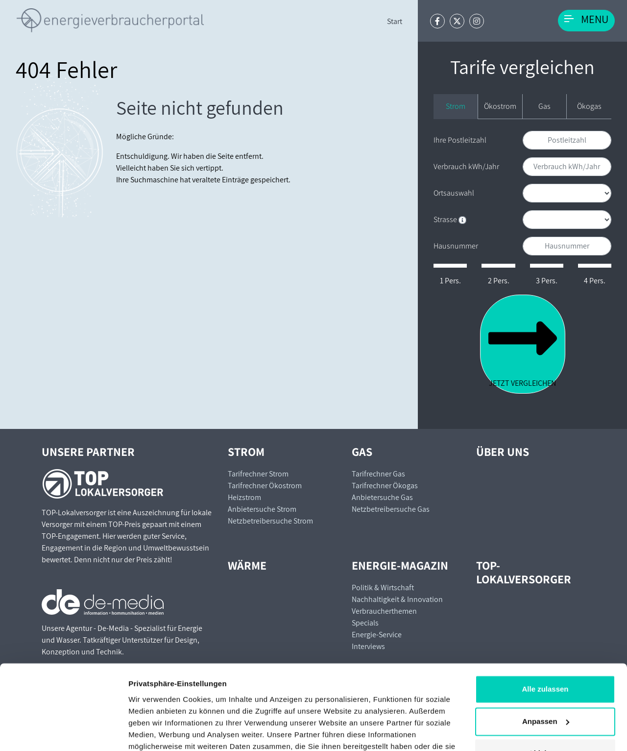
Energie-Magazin (400, 565)
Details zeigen (153, 731)
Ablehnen (545, 700)
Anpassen (545, 668)
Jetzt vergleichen (522, 343)
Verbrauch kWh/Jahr (466, 166)
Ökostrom (500, 106)
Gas (544, 106)
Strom (455, 106)
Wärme (247, 565)
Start (394, 21)
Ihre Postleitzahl (460, 140)
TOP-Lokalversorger (523, 572)
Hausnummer (456, 246)
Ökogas (589, 106)
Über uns (502, 451)
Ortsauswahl (454, 193)
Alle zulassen (545, 636)
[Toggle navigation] (586, 20)
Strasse (450, 219)
